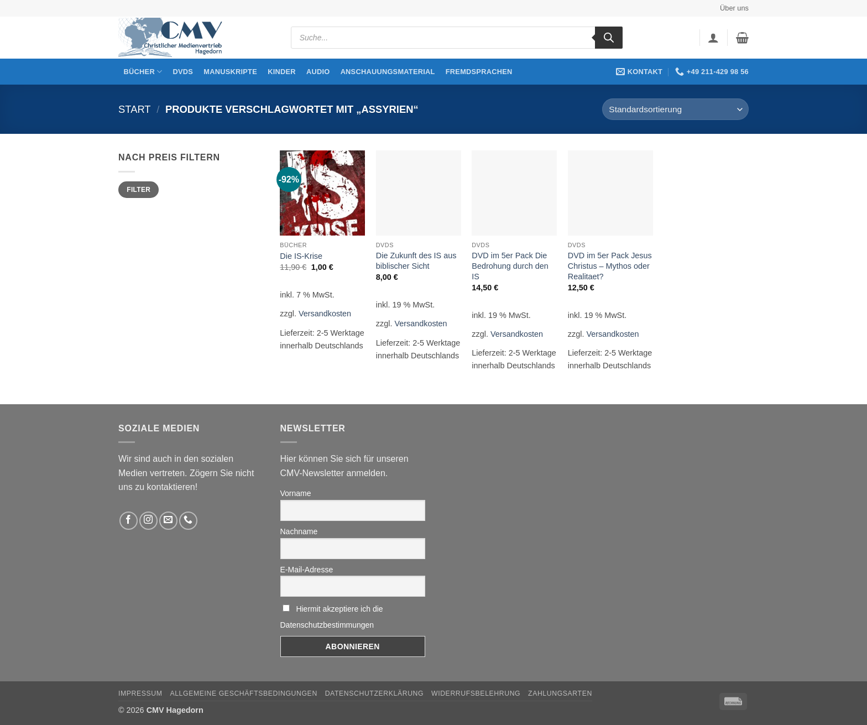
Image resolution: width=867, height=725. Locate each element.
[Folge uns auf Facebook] (128, 521)
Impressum (140, 693)
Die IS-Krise (301, 256)
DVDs (183, 71)
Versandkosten (325, 313)
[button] (713, 37)
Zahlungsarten (560, 693)
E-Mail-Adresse (306, 569)
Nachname (299, 531)
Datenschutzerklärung (374, 693)
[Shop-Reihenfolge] (675, 109)
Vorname (295, 493)
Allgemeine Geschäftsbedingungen (243, 693)
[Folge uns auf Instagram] (148, 521)
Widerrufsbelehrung (475, 693)
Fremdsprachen (479, 71)
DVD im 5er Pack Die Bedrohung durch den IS (510, 265)
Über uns (734, 8)
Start (134, 109)
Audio (318, 71)
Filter (138, 190)
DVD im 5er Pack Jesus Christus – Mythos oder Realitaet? (610, 265)
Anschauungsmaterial (388, 71)
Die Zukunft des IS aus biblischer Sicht (416, 260)
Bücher (143, 71)
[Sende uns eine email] (168, 521)
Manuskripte (230, 71)
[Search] (609, 38)
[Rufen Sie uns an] (188, 521)
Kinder (282, 71)
